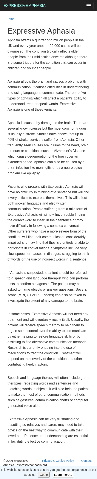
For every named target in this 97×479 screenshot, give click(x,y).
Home (10, 19)
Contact (86, 460)
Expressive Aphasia (24, 5)
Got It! (44, 474)
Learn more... (63, 474)
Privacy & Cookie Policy (58, 460)
